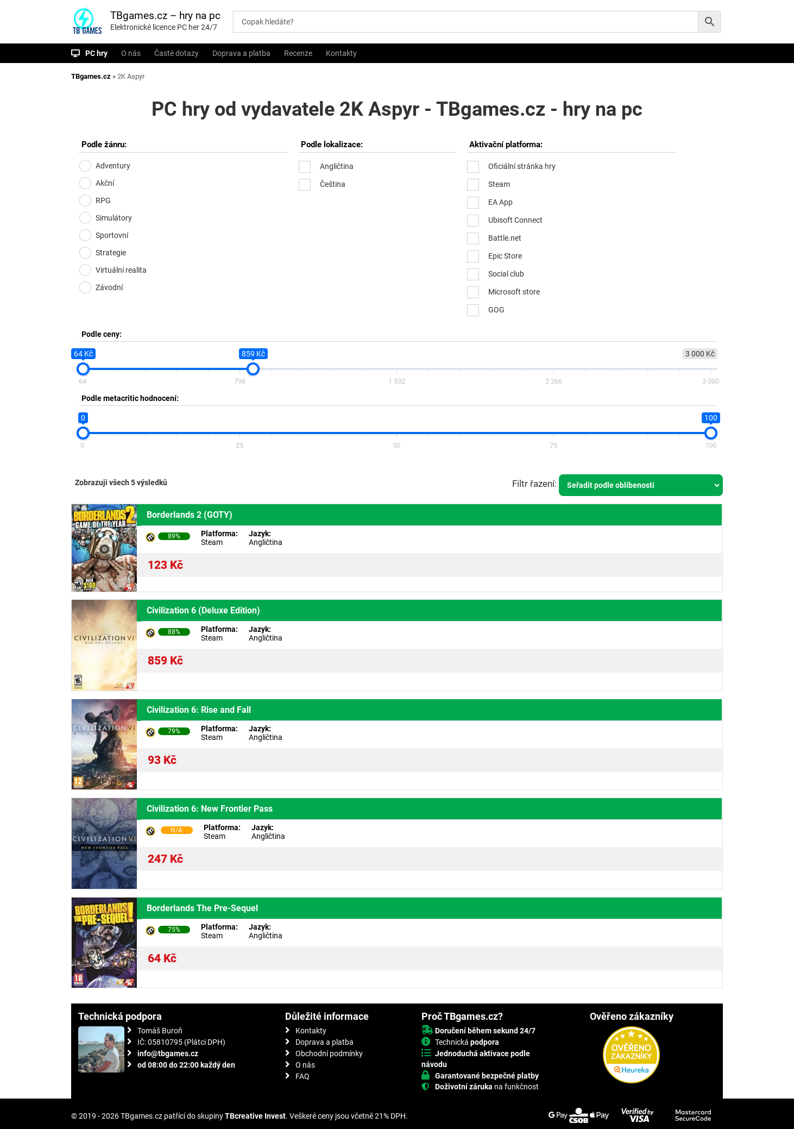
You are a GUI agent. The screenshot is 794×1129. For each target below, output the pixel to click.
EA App (500, 202)
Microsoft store (514, 291)
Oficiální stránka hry (522, 166)
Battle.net (504, 238)
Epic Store (505, 256)
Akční (105, 183)
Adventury (113, 165)
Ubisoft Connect (515, 220)
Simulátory (114, 218)
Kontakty (341, 53)
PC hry (96, 53)
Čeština (332, 184)
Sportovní (112, 235)
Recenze (298, 53)
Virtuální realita (121, 270)
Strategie (111, 252)
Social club (506, 273)
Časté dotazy (176, 53)
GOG (496, 309)
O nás (131, 53)
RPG (103, 200)
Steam (499, 184)
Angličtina (337, 166)
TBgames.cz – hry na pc (165, 15)
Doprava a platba (241, 53)
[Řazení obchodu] (641, 485)
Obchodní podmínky (329, 1053)
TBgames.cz (91, 76)
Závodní (109, 287)
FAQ (302, 1076)
